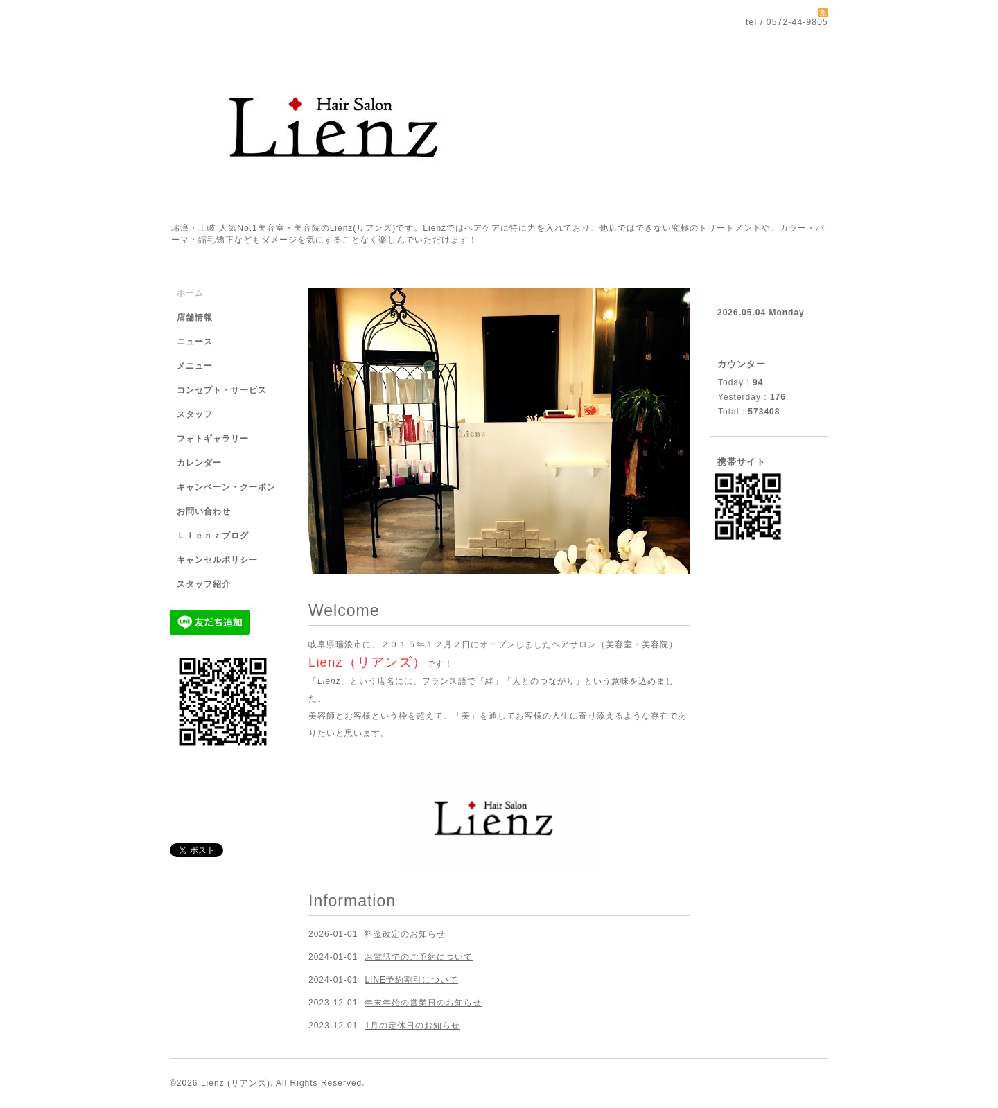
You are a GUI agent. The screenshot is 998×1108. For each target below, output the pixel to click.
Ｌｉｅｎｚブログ (213, 535)
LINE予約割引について (411, 980)
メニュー (195, 366)
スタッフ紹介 (204, 584)
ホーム (190, 293)
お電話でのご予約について (419, 957)
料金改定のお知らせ (405, 934)
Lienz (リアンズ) (235, 1083)
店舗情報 (195, 317)
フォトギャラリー (213, 438)
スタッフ (195, 414)
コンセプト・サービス (222, 390)
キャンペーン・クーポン (226, 487)
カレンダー (199, 463)
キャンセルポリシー (217, 560)
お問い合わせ (204, 511)
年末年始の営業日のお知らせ (423, 1003)
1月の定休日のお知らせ (412, 1025)
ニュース (195, 341)
